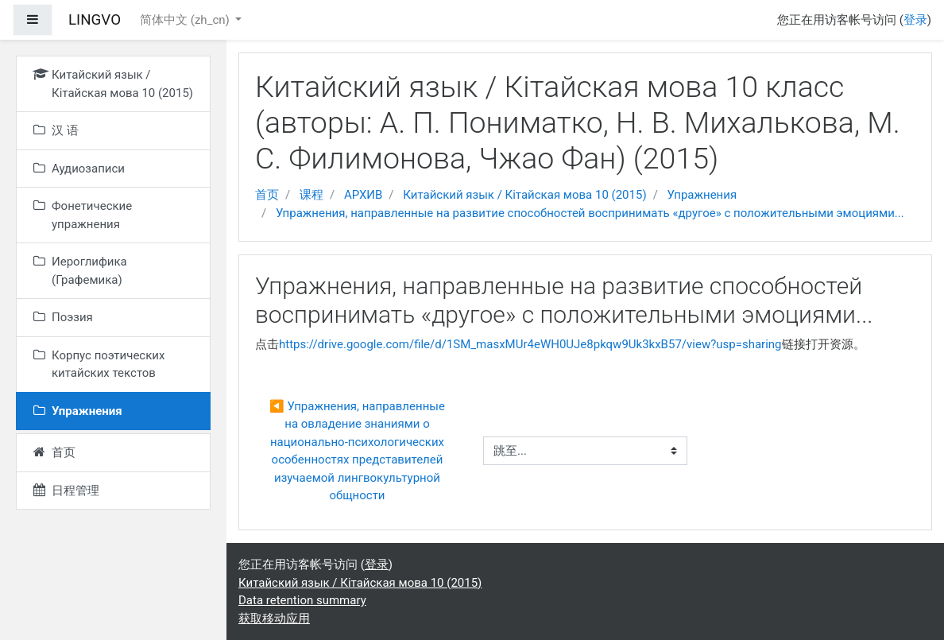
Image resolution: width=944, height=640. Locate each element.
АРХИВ (363, 195)
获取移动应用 (274, 618)
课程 (311, 195)
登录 (915, 20)
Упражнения (702, 195)
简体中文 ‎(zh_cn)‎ (186, 20)
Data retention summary (302, 600)
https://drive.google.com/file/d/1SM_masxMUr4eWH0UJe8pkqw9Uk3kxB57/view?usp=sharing (530, 344)
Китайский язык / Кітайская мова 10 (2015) (524, 195)
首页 (267, 195)
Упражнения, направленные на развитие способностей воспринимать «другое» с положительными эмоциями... (590, 213)
